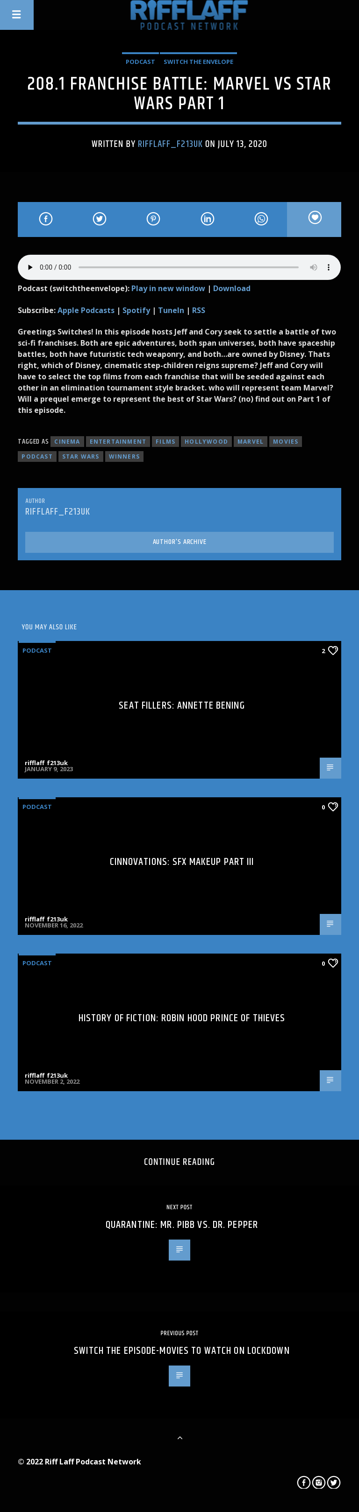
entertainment (118, 442)
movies (285, 442)
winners (124, 456)
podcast (37, 456)
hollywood (206, 442)
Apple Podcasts (86, 310)
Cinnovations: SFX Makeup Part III (182, 862)
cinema (67, 442)
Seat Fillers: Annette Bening (181, 705)
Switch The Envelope (198, 61)
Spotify (136, 310)
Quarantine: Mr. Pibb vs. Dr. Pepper (182, 1225)
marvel (250, 442)
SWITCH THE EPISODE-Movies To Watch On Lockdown (182, 1351)
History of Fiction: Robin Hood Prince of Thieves (182, 1018)
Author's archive (180, 542)
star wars (81, 456)
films (165, 442)
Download (232, 288)
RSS (198, 310)
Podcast (140, 61)
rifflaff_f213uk (170, 144)
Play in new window (168, 288)
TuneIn (171, 310)
